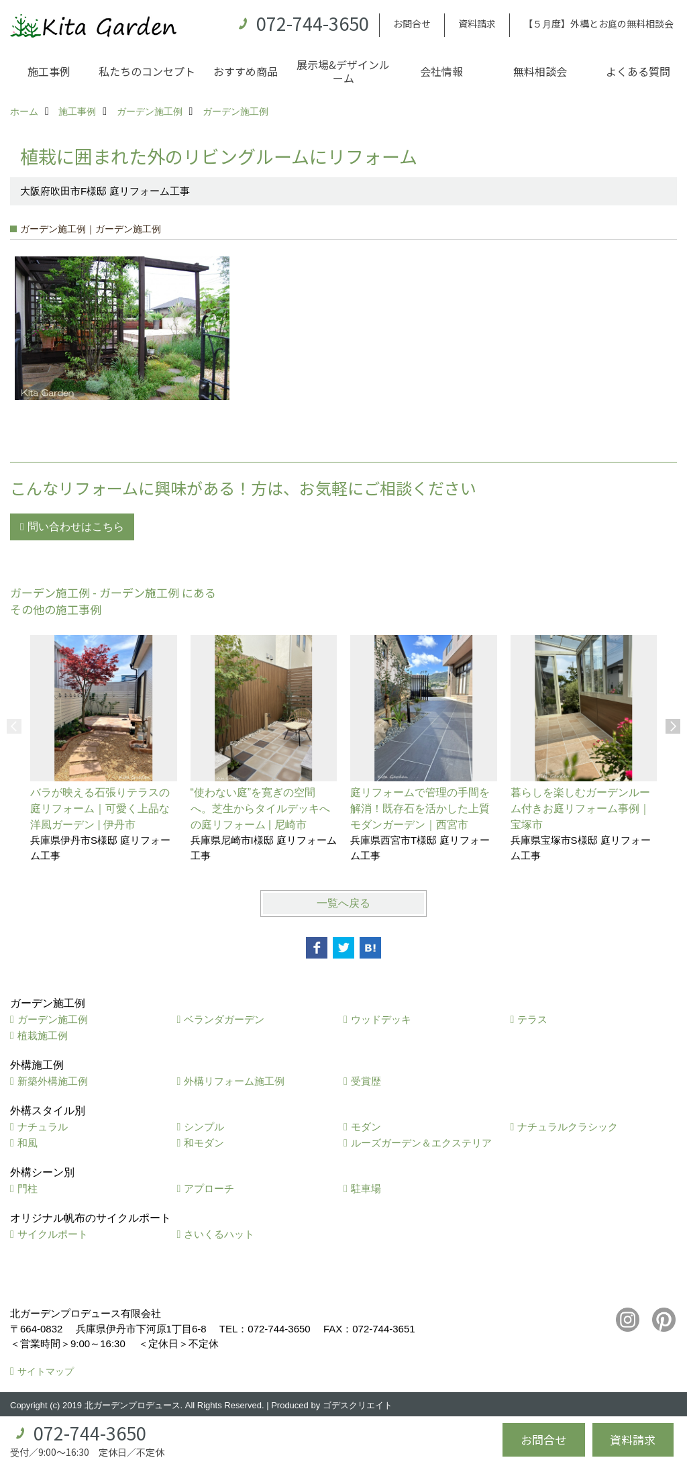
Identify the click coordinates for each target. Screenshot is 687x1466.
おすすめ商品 (245, 71)
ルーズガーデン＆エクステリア (421, 1143)
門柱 (27, 1188)
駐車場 (366, 1188)
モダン (366, 1126)
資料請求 (477, 23)
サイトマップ (45, 1371)
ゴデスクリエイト (357, 1405)
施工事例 (49, 71)
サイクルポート (52, 1234)
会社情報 (441, 71)
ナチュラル (42, 1126)
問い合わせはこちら (76, 526)
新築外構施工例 (52, 1081)
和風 (27, 1143)
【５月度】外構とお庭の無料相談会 (598, 23)
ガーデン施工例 (52, 1019)
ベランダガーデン (224, 1019)
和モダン (204, 1143)
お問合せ (412, 23)
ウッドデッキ (381, 1019)
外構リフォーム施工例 (234, 1081)
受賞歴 (366, 1081)
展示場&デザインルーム (343, 71)
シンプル (204, 1126)
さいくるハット (219, 1234)
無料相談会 (540, 71)
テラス (532, 1019)
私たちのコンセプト (147, 71)
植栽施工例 (42, 1035)
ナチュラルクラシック (567, 1126)
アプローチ (209, 1188)
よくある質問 (638, 71)
